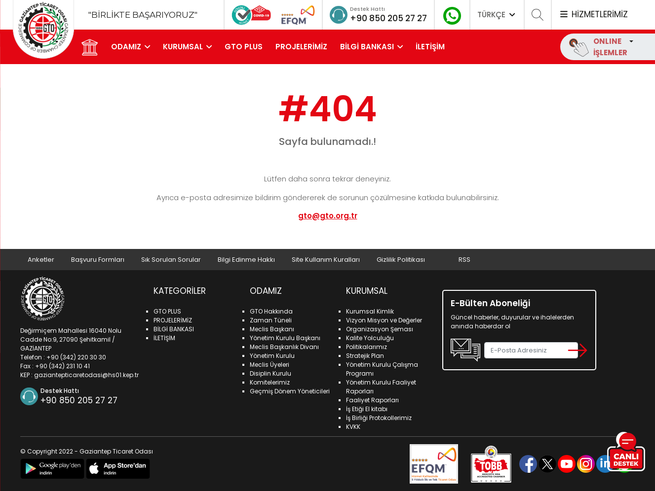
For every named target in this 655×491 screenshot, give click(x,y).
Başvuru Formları (98, 259)
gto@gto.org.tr (327, 215)
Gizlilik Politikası (403, 259)
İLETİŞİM (430, 46)
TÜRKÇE (497, 14)
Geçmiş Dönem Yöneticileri (290, 391)
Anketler (41, 259)
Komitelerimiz (270, 382)
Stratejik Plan (365, 355)
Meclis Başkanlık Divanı (284, 347)
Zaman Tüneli (271, 320)
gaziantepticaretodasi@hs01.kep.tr (86, 374)
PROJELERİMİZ (302, 46)
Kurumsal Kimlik (370, 311)
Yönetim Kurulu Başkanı (285, 338)
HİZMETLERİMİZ (593, 14)
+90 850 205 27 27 (386, 18)
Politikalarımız (366, 347)
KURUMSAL (183, 46)
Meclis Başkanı (272, 329)
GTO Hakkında (271, 311)
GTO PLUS (244, 46)
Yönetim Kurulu (272, 355)
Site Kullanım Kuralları (328, 259)
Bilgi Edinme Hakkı (247, 259)
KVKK (353, 426)
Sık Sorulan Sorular (172, 259)
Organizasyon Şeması (379, 329)
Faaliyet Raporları (372, 400)
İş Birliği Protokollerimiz (379, 418)
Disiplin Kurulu (270, 373)
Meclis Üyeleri (269, 364)
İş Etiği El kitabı (366, 409)
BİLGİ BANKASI (367, 46)
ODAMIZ (127, 46)
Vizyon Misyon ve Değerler (384, 320)
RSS (468, 259)
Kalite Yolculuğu (370, 338)
